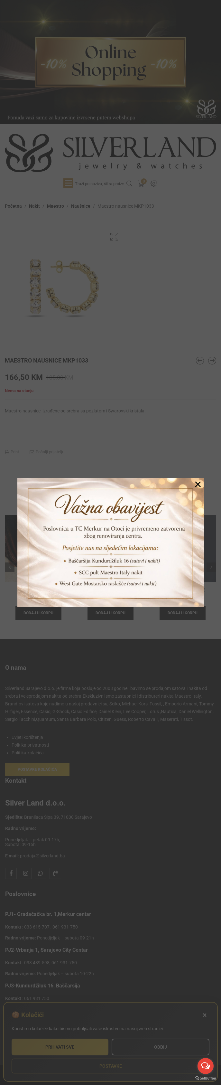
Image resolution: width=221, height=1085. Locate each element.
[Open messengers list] (206, 1066)
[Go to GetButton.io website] (205, 1078)
